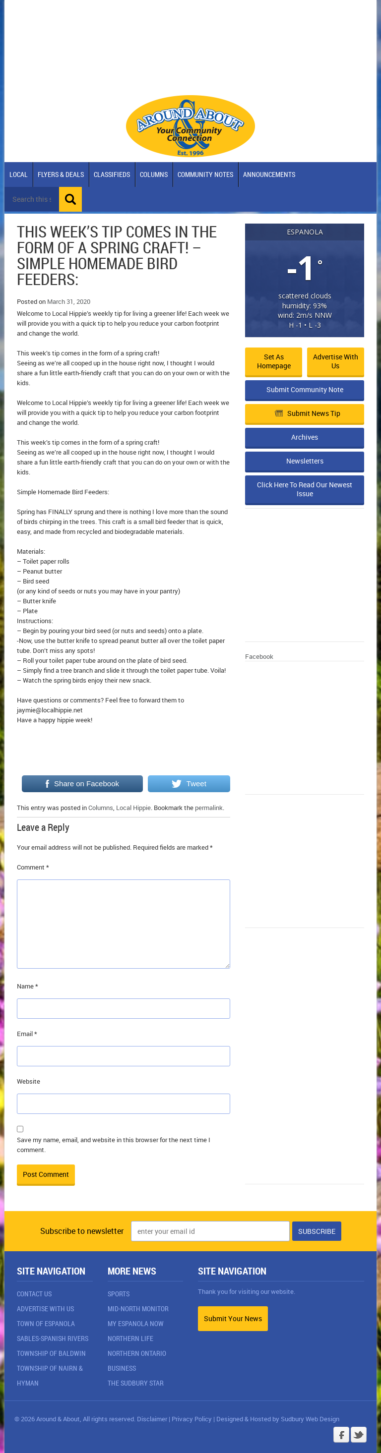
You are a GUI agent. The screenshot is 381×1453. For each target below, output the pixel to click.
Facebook (259, 656)
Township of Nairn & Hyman (50, 1375)
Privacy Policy (192, 1418)
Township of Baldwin (51, 1353)
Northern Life (130, 1338)
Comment (33, 867)
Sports (118, 1293)
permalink (209, 807)
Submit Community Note (304, 389)
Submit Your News (233, 1318)
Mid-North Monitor (138, 1308)
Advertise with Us (335, 361)
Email (27, 1033)
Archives (304, 437)
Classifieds (112, 174)
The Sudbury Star (136, 1383)
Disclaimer (152, 1418)
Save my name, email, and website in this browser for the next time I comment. (113, 1144)
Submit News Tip (307, 413)
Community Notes (205, 174)
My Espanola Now (136, 1323)
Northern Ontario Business (137, 1360)
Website (28, 1081)
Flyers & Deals (61, 174)
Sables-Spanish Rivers (52, 1338)
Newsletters (304, 460)
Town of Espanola (46, 1323)
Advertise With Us (45, 1308)
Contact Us (34, 1293)
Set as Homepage (274, 361)
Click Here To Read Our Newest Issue (304, 489)
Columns (154, 174)
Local (18, 174)
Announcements (269, 174)
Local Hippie (133, 807)
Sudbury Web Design (310, 1418)
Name (27, 986)
